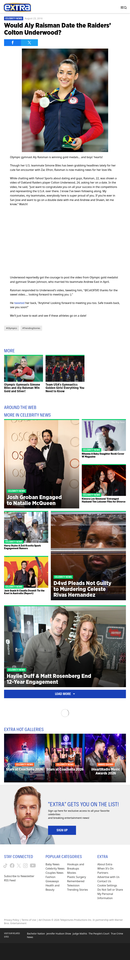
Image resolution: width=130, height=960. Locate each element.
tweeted (19, 303)
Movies (71, 873)
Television (73, 885)
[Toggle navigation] (123, 7)
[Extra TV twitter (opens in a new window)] (18, 865)
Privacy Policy (11, 919)
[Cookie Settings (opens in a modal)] (107, 885)
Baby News (52, 864)
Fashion (51, 877)
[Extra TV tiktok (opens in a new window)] (5, 865)
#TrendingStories (31, 328)
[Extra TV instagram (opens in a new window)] (25, 865)
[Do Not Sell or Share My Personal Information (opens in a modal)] (111, 894)
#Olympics (11, 328)
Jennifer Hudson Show (58, 933)
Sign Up (62, 830)
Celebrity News (13, 18)
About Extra (104, 864)
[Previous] (7, 757)
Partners (102, 873)
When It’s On (105, 868)
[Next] (122, 757)
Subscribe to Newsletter (19, 876)
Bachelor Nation (36, 933)
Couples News (54, 873)
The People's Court (99, 933)
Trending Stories (77, 890)
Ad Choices (45, 919)
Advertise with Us (108, 877)
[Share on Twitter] (29, 42)
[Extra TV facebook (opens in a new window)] (12, 865)
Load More (65, 694)
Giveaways (52, 881)
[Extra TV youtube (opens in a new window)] (33, 865)
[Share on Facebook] (12, 42)
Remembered (75, 881)
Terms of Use (28, 919)
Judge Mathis (80, 933)
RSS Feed (10, 880)
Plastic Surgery (76, 877)
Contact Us (104, 881)
